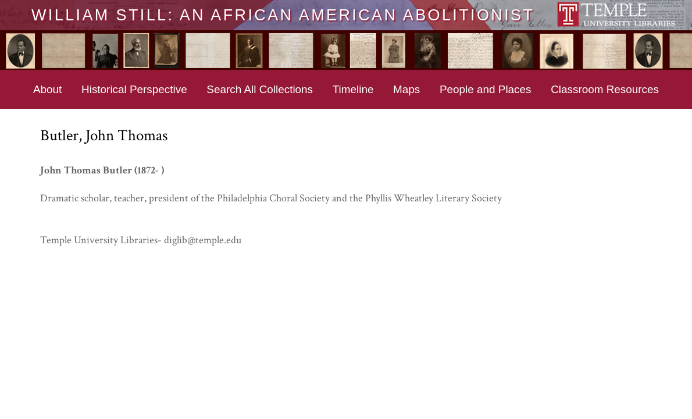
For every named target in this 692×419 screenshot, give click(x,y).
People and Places (486, 89)
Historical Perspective (134, 89)
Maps (406, 89)
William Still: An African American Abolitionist (282, 14)
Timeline (353, 89)
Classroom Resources (605, 89)
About (47, 89)
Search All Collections (259, 89)
